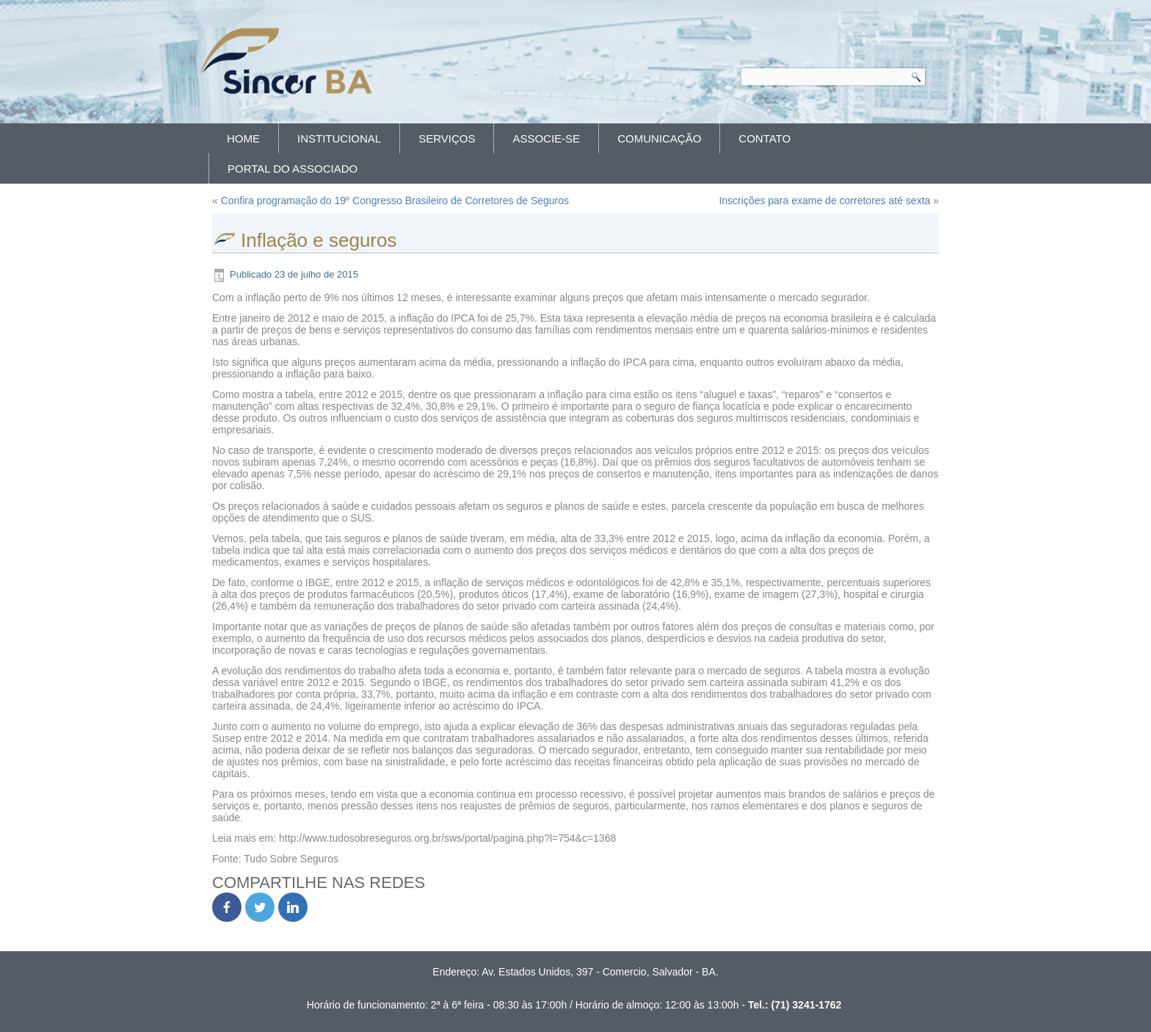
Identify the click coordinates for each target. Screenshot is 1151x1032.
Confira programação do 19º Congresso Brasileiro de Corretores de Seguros (395, 200)
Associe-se (546, 138)
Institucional (339, 138)
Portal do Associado (292, 168)
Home (243, 138)
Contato (764, 138)
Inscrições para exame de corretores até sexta (824, 200)
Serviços (446, 138)
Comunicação (659, 138)
